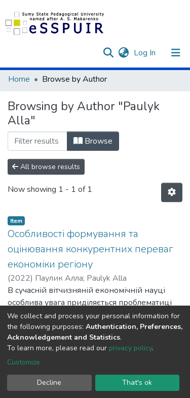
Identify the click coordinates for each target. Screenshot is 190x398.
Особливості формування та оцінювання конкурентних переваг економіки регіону (90, 249)
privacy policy (130, 348)
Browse (92, 141)
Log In (146, 52)
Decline (49, 382)
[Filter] (37, 141)
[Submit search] (108, 52)
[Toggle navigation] (176, 53)
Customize (23, 362)
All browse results (46, 167)
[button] (123, 53)
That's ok (137, 382)
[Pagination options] (171, 192)
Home (19, 79)
